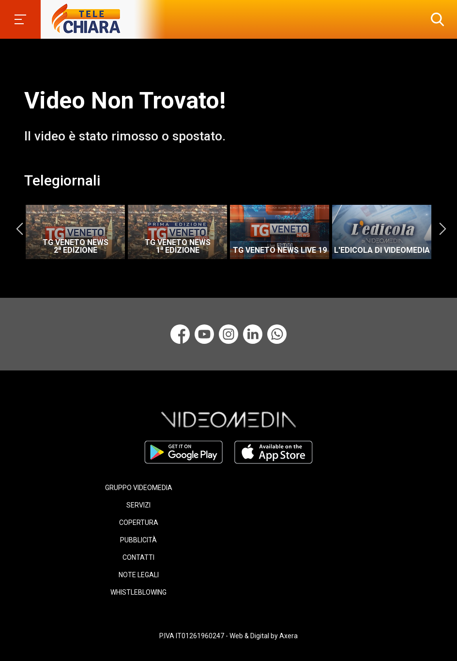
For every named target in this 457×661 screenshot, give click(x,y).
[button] (435, 19)
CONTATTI (138, 557)
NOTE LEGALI (139, 575)
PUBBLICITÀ (138, 540)
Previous (19, 228)
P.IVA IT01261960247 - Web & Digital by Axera (228, 636)
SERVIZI (138, 505)
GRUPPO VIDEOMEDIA (138, 488)
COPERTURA (138, 522)
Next (442, 228)
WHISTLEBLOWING (138, 592)
